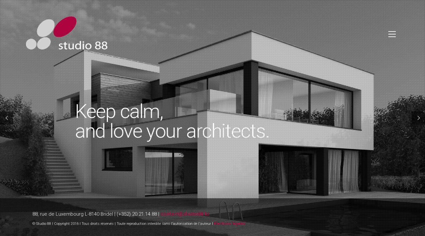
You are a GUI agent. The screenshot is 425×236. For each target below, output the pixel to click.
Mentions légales (229, 223)
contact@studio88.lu (185, 214)
